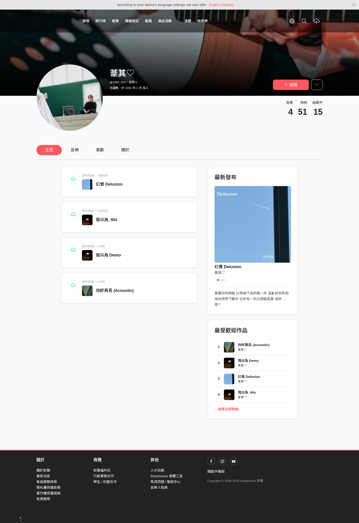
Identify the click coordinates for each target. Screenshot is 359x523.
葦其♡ (220, 273)
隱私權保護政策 (48, 487)
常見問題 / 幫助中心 (165, 482)
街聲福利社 (102, 470)
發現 (85, 21)
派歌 (187, 21)
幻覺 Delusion (109, 184)
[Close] (354, 5)
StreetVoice (55, 21)
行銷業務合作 (103, 476)
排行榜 (100, 21)
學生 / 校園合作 (105, 482)
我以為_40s (106, 219)
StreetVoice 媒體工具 (166, 476)
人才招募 (157, 470)
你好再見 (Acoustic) (115, 290)
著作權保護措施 (48, 493)
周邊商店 (132, 21)
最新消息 (43, 476)
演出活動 (165, 21)
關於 (125, 150)
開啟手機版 (216, 471)
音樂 (75, 150)
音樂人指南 (159, 487)
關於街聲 (43, 470)
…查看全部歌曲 (227, 411)
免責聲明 (43, 499)
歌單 (115, 21)
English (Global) (221, 5)
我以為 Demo (108, 255)
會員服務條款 (46, 482)
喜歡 (100, 150)
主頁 (49, 150)
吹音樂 (202, 21)
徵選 (148, 21)
